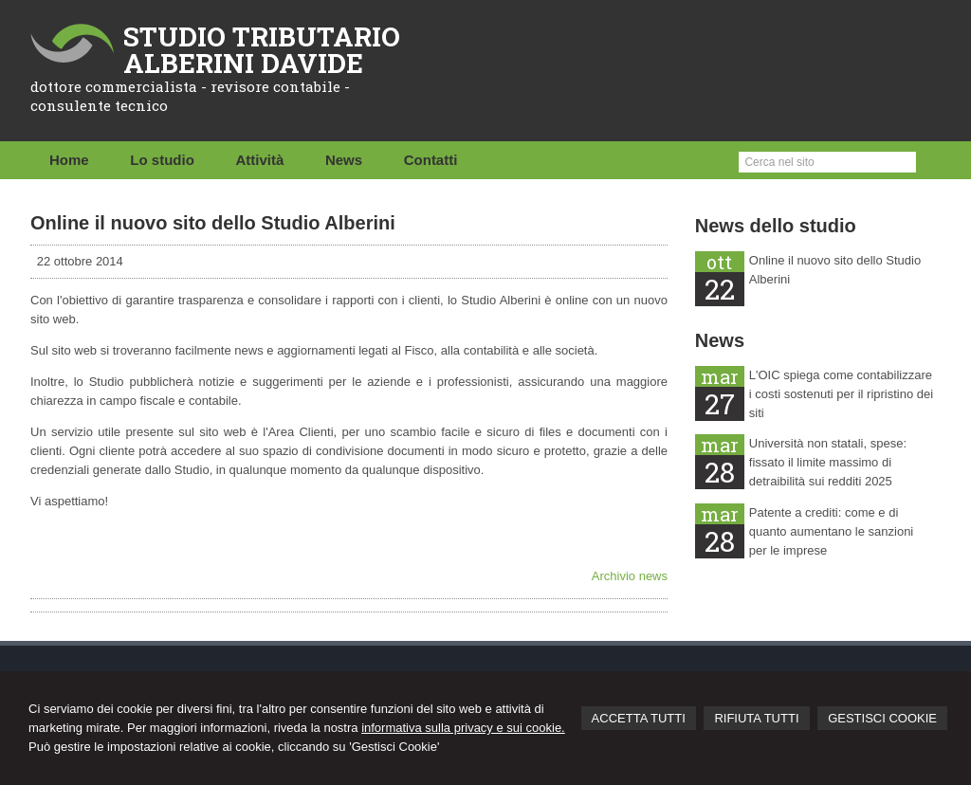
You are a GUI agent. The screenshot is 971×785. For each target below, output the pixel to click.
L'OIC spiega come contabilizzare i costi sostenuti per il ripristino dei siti (841, 394)
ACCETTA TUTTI (639, 718)
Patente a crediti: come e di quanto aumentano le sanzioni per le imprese (831, 531)
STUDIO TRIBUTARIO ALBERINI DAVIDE (261, 50)
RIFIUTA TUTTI (756, 718)
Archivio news (630, 576)
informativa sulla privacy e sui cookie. (463, 728)
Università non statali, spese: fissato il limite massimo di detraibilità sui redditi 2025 (828, 462)
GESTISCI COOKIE (882, 718)
